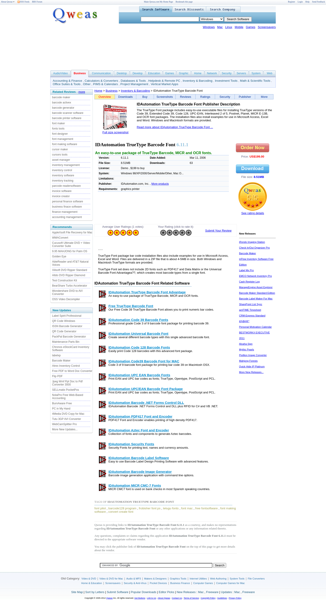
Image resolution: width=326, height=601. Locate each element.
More (264, 96)
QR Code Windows (63, 321)
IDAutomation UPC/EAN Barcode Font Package (145, 389)
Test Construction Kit (64, 280)
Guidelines (222, 598)
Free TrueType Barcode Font (130, 306)
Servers (241, 73)
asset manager (61, 159)
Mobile (239, 27)
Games (250, 27)
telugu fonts (171, 508)
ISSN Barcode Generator (67, 326)
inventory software (63, 175)
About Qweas (8, 2)
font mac (187, 508)
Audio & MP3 (133, 578)
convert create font (120, 511)
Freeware (212, 592)
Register (291, 2)
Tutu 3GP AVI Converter (66, 419)
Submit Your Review (218, 230)
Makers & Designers (155, 578)
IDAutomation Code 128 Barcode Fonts (139, 347)
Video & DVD (89, 578)
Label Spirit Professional (66, 315)
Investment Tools (226, 80)
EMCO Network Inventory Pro (255, 276)
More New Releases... (251, 372)
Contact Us (177, 598)
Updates (226, 592)
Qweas (109, 598)
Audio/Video (60, 73)
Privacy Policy (235, 598)
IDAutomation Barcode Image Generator (140, 472)
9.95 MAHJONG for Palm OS (69, 251)
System (256, 73)
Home (197, 73)
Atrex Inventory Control (66, 365)
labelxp (56, 355)
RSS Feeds (23, 2)
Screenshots (164, 96)
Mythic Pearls (246, 349)
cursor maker (60, 149)
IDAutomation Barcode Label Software (138, 458)
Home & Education (91, 583)
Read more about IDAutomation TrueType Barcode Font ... (175, 127)
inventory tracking (62, 180)
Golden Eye (59, 256)
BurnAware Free (62, 403)
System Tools (237, 578)
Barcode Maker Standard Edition (257, 293)
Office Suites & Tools (67, 84)
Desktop (122, 73)
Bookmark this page (184, 2)
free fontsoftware (206, 508)
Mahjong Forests (248, 360)
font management (62, 139)
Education (154, 73)
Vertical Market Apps (164, 84)
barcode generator (63, 107)
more (81, 91)
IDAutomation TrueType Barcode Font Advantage (147, 292)
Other (87, 84)
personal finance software (67, 201)
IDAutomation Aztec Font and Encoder (138, 430)
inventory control (62, 170)
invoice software (62, 191)
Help (307, 2)
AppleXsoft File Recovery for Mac (72, 232)
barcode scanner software (67, 113)
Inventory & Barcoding (197, 80)
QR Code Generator (64, 331)
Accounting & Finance (67, 80)
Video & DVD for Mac (111, 578)
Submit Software (117, 592)
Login (300, 2)
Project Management (134, 84)
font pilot (100, 508)
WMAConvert (60, 237)
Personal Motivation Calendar (255, 327)
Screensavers (267, 27)
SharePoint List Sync (250, 304)
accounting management (67, 217)
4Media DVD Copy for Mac (68, 413)
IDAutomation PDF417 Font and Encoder (140, 416)
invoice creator (61, 196)
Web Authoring (218, 578)
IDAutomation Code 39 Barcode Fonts (138, 320)
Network (212, 73)
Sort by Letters (94, 592)
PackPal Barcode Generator (69, 336)
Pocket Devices (158, 583)
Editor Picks (166, 592)
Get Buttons (139, 598)
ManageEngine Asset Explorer (256, 287)
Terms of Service (191, 598)
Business (112, 90)
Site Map (77, 592)
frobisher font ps (150, 508)
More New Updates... (65, 429)
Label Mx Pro (246, 270)
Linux (228, 27)
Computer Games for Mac (230, 583)
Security (226, 73)
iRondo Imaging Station (252, 242)
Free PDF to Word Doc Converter (72, 371)
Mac (220, 27)
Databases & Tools (133, 80)
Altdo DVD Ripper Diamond (68, 275)
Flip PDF (57, 376)
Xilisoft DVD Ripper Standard (69, 270)
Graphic (183, 73)
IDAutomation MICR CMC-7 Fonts (134, 485)
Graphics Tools (178, 578)
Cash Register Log (249, 281)
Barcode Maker (61, 360)
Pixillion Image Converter (253, 355)
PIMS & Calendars (105, 84)
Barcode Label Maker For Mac (256, 298)
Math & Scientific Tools (255, 80)
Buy (144, 96)
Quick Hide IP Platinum (252, 366)
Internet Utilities (198, 578)
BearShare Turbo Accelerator (69, 285)
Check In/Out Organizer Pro (254, 247)
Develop (138, 73)
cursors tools (59, 154)
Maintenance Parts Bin (65, 341)
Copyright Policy (208, 598)
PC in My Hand (61, 408)
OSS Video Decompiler (66, 299)
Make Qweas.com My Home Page (158, 2)
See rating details (252, 213)
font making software (64, 144)
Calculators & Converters (101, 80)
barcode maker (61, 97)
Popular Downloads (143, 592)
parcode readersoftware (66, 185)
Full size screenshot (116, 132)
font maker (58, 123)
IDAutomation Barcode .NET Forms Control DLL (146, 403)
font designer (60, 133)
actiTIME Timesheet (250, 310)
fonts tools (58, 128)
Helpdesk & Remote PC (164, 80)
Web (269, 73)
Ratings (205, 96)
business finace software (67, 206)
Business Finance (180, 583)
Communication (101, 73)
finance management (64, 211)
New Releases (186, 592)
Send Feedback (318, 2)
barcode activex (61, 102)
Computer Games (203, 583)
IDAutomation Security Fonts (131, 444)
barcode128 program (122, 508)
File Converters (256, 578)
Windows (209, 27)
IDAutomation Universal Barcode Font (138, 333)
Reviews (185, 96)
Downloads (125, 96)
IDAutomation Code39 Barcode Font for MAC (143, 361)
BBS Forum (37, 2)
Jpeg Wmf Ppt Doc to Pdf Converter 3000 (67, 383)
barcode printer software (66, 118)
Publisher (245, 96)
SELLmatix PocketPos (65, 389)
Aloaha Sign (245, 343)
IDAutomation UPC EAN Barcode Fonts (139, 375)
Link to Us (151, 598)
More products (160, 183)
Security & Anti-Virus (135, 583)
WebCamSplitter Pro (64, 424)
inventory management (66, 165)
